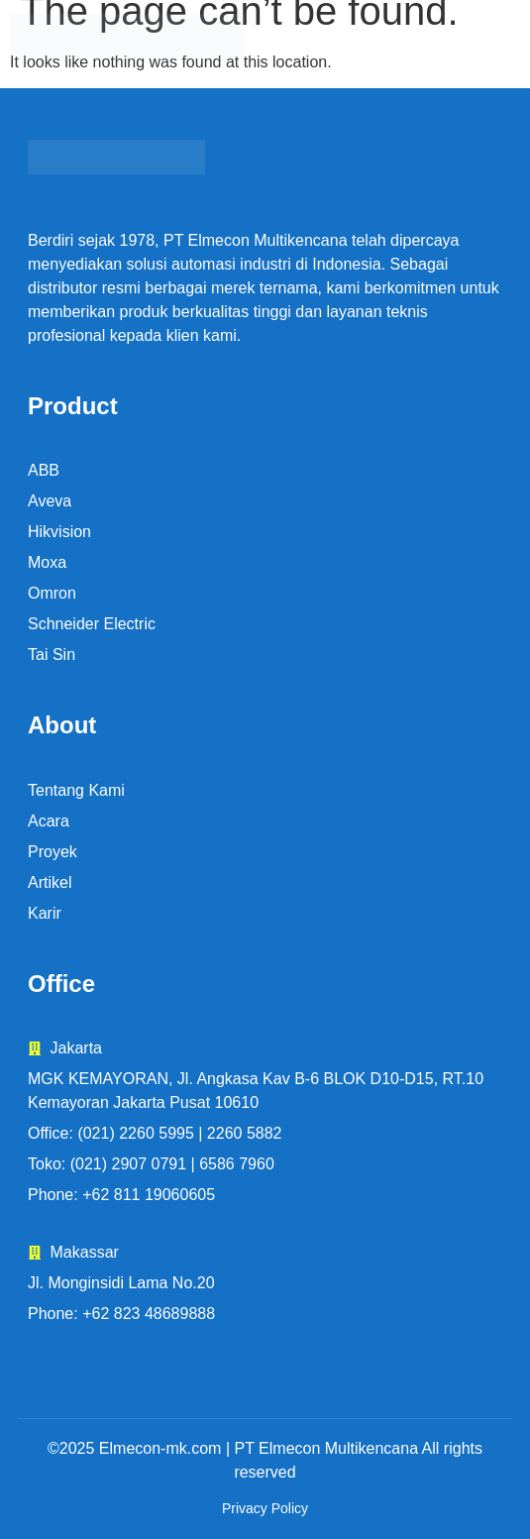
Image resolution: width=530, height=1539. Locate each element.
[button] (443, 37)
